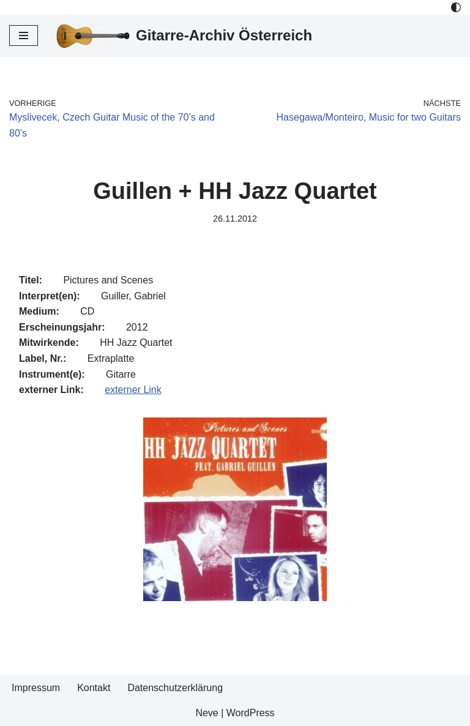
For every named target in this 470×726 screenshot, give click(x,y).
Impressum (36, 688)
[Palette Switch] (456, 7)
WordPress (250, 713)
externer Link (133, 389)
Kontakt (93, 688)
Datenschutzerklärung (175, 688)
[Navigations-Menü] (23, 35)
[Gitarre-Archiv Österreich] (184, 35)
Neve (206, 713)
